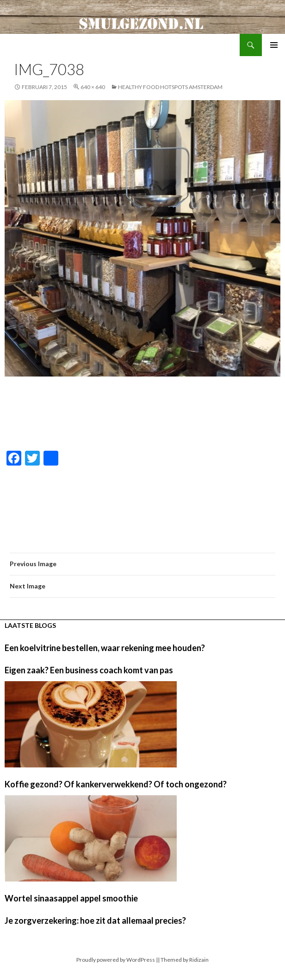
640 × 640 (93, 86)
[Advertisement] (142, 414)
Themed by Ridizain (185, 959)
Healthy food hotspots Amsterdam (170, 86)
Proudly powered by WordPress (115, 959)
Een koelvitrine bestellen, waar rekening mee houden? (105, 648)
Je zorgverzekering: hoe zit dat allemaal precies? (95, 920)
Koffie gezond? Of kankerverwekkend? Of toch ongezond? (116, 784)
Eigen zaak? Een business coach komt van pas (89, 670)
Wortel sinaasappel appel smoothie (71, 898)
